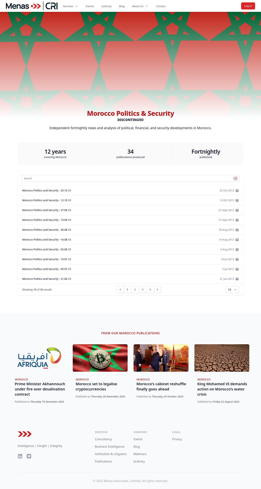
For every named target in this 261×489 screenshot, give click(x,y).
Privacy (177, 439)
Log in (248, 6)
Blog (121, 6)
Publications (103, 461)
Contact (161, 6)
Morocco (21, 379)
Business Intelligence (109, 447)
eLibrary (106, 6)
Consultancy (103, 439)
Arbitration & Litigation (111, 454)
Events (90, 6)
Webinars (140, 454)
